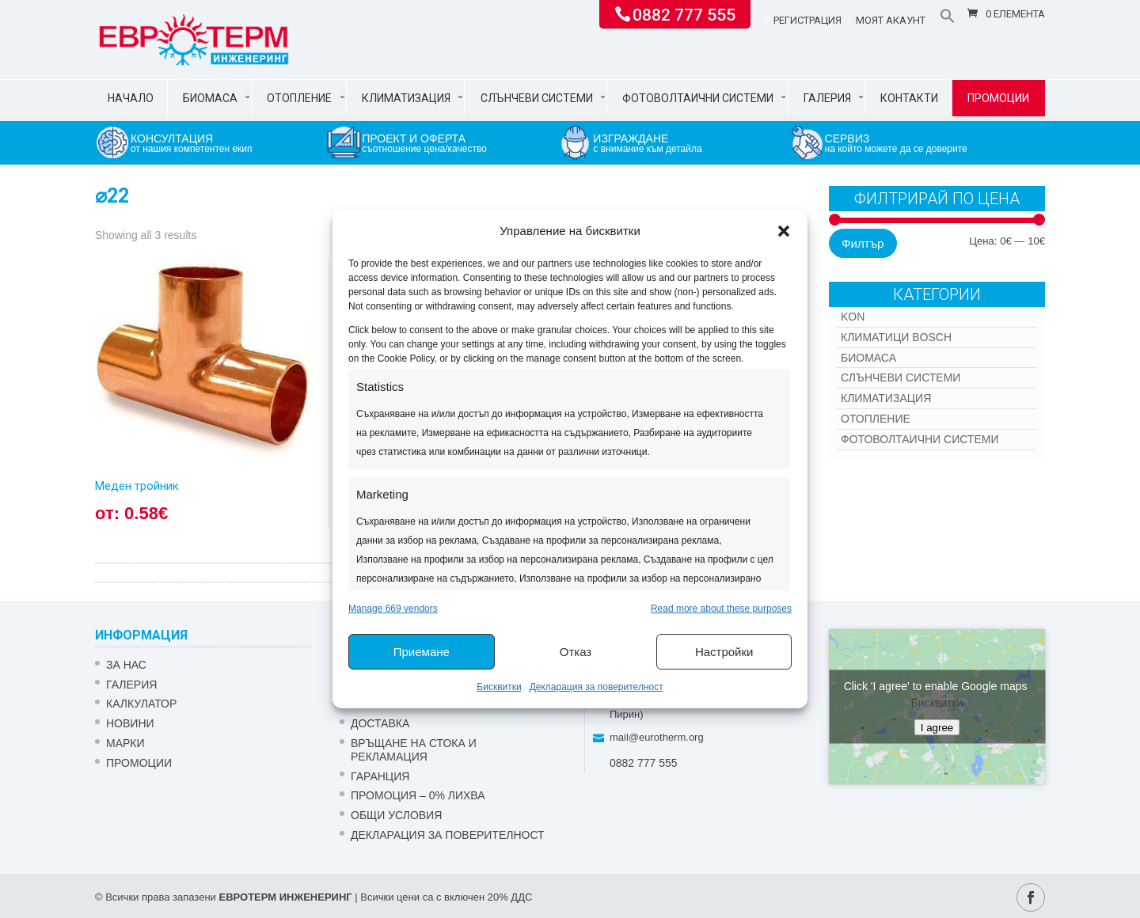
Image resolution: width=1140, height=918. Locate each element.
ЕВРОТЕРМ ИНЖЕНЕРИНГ (285, 897)
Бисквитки (499, 686)
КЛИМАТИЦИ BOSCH (896, 337)
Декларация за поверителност (596, 686)
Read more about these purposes (721, 608)
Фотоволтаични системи (697, 98)
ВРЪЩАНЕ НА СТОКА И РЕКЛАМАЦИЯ (414, 750)
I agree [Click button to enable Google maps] (937, 728)
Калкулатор (141, 703)
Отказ (575, 651)
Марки (125, 743)
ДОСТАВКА (380, 723)
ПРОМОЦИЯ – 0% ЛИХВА (418, 795)
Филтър (863, 243)
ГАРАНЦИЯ (380, 776)
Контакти (909, 98)
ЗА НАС (126, 664)
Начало (131, 98)
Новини (130, 723)
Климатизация (406, 98)
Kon (852, 316)
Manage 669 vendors (393, 608)
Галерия (827, 98)
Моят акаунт (890, 20)
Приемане (421, 651)
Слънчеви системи (537, 98)
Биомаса (210, 98)
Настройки (724, 651)
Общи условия (396, 815)
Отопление (299, 98)
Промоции (998, 98)
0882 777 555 (684, 13)
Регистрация (807, 20)
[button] (784, 231)
